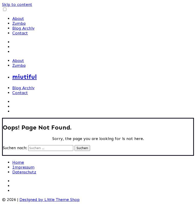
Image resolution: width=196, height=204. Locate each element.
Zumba (19, 23)
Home (18, 162)
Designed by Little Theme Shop (49, 199)
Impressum (23, 167)
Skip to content (17, 4)
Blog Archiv (23, 28)
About (18, 18)
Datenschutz (24, 172)
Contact (20, 33)
